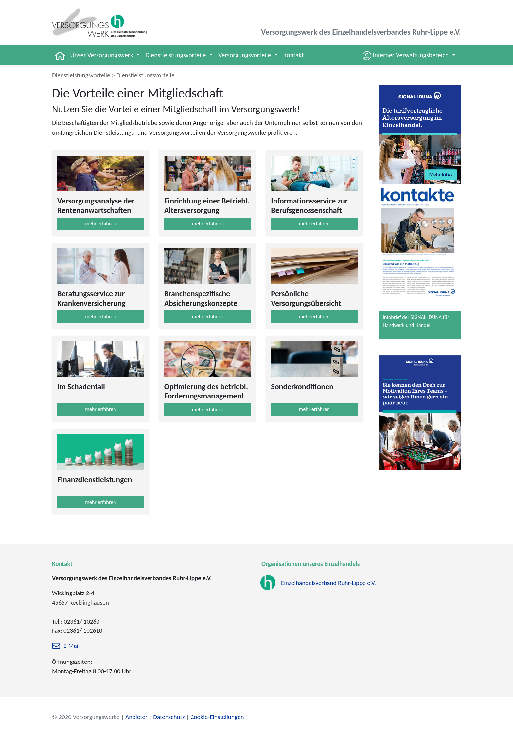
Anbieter (136, 717)
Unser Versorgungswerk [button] (102, 55)
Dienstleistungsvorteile (81, 75)
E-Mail (71, 646)
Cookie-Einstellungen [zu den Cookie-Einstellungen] (217, 717)
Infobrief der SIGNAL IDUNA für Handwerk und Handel (416, 321)
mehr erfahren (100, 224)
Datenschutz (169, 717)
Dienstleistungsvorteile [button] (176, 55)
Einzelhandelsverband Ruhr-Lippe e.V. (328, 583)
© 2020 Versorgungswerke (86, 717)
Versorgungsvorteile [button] (245, 55)
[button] (409, 55)
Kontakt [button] (293, 55)
